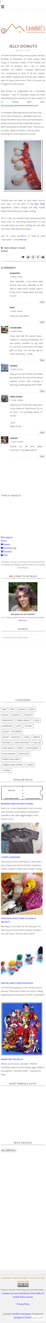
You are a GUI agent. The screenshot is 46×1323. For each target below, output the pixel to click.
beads (32, 709)
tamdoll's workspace (21, 1313)
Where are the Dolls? (12, 1059)
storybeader (16, 327)
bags (13, 709)
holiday (21, 248)
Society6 (6, 551)
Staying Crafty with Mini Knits (17, 983)
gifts (18, 726)
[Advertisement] (19, 512)
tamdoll (14, 438)
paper (20, 748)
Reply (42, 302)
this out (23, 239)
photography (32, 748)
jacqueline (15, 273)
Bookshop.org (8, 548)
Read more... (23, 620)
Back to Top (38, 1318)
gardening (7, 726)
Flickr (4, 555)
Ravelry (5, 544)
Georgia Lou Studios (23, 1317)
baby (4, 709)
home (26, 737)
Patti (12, 307)
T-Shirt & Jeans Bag (10, 857)
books (5, 715)
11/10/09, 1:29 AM (16, 277)
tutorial (6, 770)
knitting (6, 742)
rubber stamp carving (12, 765)
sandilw (13, 365)
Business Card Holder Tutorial (17, 803)
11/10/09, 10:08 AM (16, 400)
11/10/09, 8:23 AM (16, 331)
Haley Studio (16, 396)
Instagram (7, 537)
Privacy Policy (23, 1304)
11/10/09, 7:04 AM (16, 311)
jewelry (4, 251)
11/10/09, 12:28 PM (16, 442)
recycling (24, 753)
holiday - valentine (11, 737)
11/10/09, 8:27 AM (16, 369)
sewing (30, 765)
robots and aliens (11, 759)
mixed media (7, 748)
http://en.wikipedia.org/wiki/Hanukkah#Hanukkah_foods (19, 106)
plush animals (9, 753)
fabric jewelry (10, 248)
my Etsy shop (37, 203)
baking (22, 709)
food (36, 720)
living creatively (22, 742)
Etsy (4, 540)
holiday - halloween (11, 731)
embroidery (7, 720)
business (16, 715)
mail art (37, 742)
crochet (28, 715)
